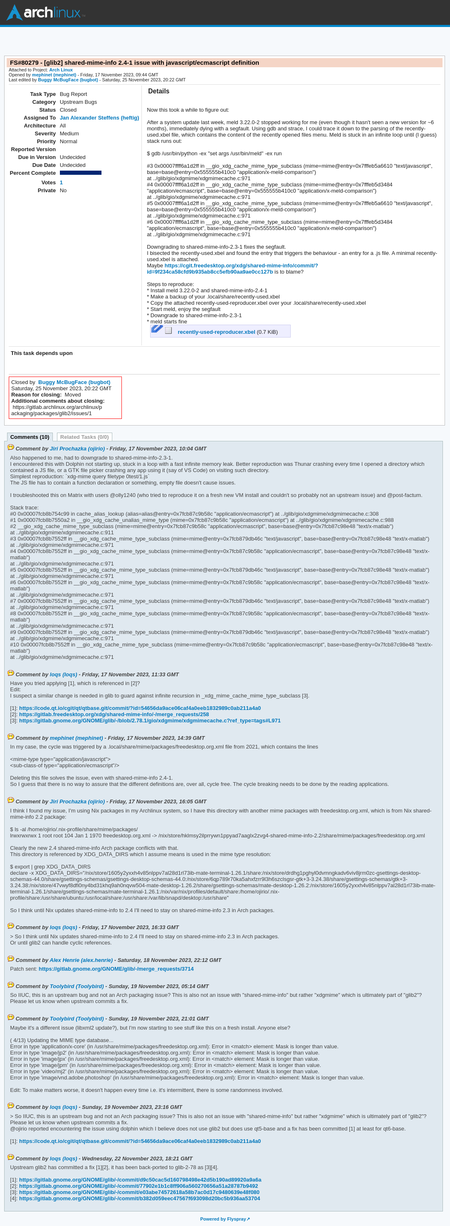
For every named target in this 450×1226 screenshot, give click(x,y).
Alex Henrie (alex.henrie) (81, 960)
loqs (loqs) (63, 674)
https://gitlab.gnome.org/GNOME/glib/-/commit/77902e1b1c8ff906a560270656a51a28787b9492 (137, 1186)
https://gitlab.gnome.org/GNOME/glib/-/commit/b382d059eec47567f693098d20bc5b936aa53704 (138, 1198)
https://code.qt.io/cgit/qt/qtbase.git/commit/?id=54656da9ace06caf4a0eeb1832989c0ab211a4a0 (139, 708)
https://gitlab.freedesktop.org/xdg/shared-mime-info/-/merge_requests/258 (113, 714)
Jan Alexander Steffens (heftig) (99, 118)
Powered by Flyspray (223, 1218)
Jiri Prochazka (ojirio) (77, 448)
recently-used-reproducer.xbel (211, 332)
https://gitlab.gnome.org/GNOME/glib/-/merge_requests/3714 (115, 969)
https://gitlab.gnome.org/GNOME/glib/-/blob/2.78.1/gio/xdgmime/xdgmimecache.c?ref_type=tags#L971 (148, 720)
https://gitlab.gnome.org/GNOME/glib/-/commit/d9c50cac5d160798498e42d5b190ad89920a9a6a (139, 1180)
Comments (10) (29, 437)
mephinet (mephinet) (54, 74)
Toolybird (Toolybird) (77, 986)
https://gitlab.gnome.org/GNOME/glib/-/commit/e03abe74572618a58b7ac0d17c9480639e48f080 (138, 1192)
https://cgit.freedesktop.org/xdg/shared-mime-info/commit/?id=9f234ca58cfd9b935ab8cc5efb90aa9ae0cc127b (232, 268)
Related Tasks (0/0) (84, 437)
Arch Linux (45, 12)
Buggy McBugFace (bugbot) (68, 79)
